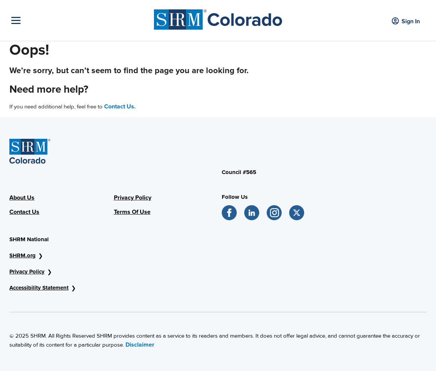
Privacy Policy (132, 197)
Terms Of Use (132, 212)
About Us (21, 197)
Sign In (406, 22)
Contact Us (24, 212)
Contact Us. (120, 107)
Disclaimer (139, 345)
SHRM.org (22, 255)
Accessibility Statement (39, 287)
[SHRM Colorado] (218, 18)
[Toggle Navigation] (80, 20)
